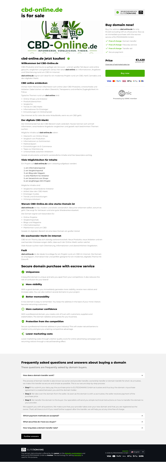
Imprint (125, 451)
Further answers (31, 436)
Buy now (125, 73)
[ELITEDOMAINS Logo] (53, 450)
